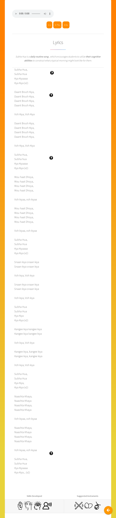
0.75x (57, 24)
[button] (52, 73)
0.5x (66, 24)
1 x (49, 24)
